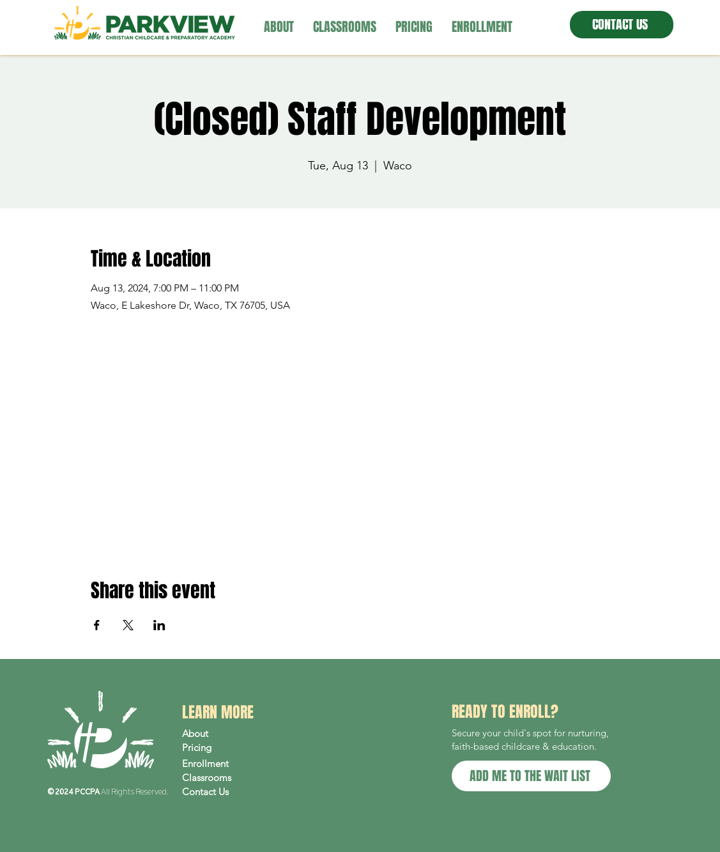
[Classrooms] (236, 778)
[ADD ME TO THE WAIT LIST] (531, 776)
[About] (236, 734)
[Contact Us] (236, 792)
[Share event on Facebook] (97, 625)
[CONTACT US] (621, 24)
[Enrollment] (236, 764)
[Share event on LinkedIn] (159, 625)
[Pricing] (236, 748)
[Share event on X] (128, 625)
